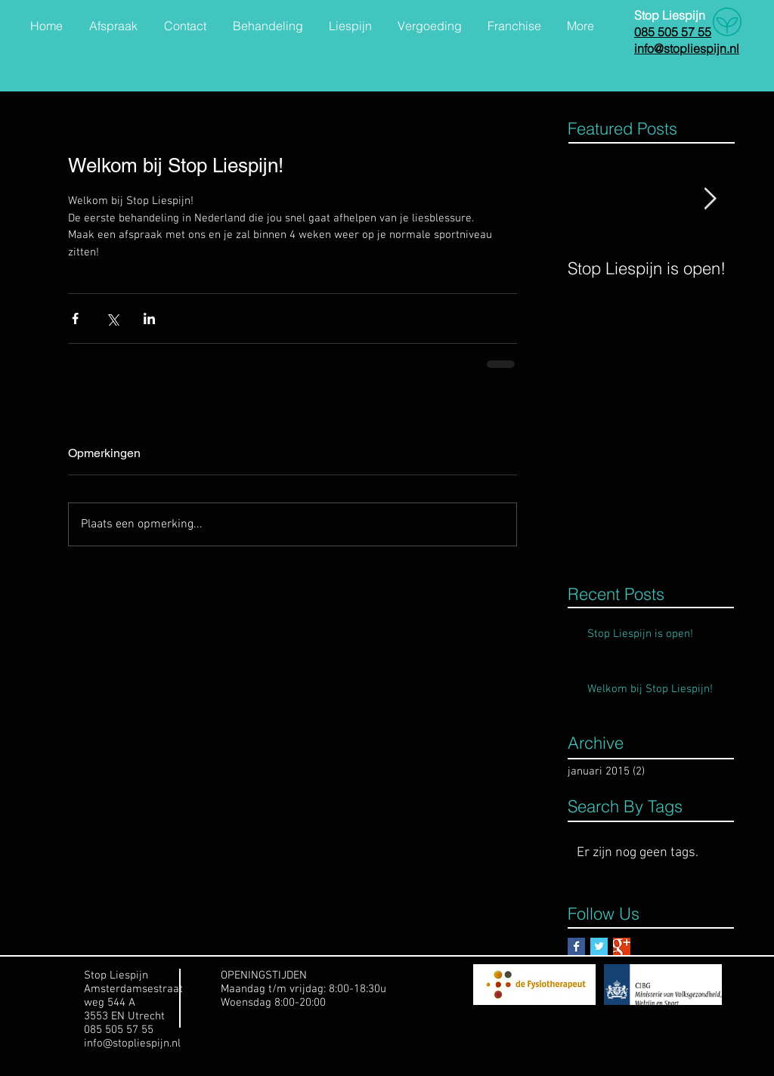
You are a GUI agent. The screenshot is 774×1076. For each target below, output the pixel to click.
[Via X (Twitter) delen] (112, 318)
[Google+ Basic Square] (621, 946)
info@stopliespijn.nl (132, 1043)
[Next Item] (710, 199)
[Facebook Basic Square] (576, 946)
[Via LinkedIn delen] (149, 318)
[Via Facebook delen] (75, 318)
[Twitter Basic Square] (599, 946)
